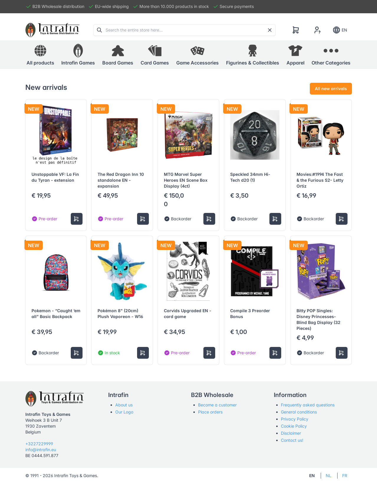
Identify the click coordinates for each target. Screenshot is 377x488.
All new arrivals (331, 88)
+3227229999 (39, 443)
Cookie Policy (294, 426)
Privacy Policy (294, 418)
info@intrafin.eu (40, 449)
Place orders (210, 411)
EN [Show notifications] (339, 30)
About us (124, 404)
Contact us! (292, 440)
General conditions (299, 411)
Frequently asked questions (308, 404)
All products (40, 54)
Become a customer (217, 404)
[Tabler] (52, 30)
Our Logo (124, 411)
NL (328, 475)
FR (344, 475)
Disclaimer (291, 433)
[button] (78, 55)
